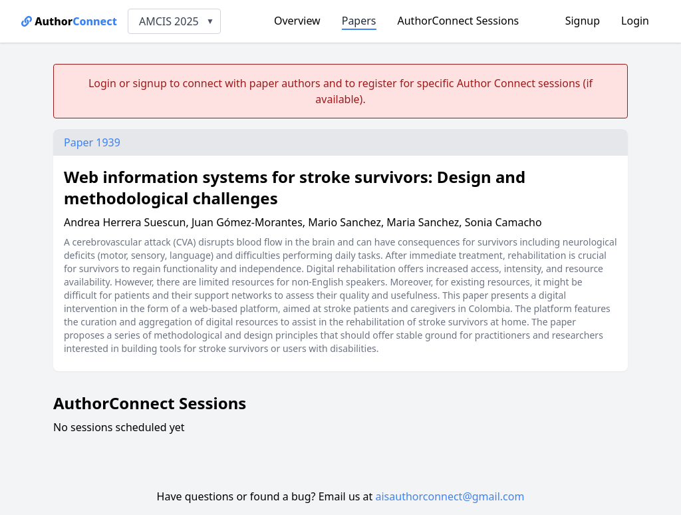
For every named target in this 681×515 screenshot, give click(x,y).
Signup (582, 20)
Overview (297, 20)
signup (149, 83)
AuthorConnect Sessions (458, 20)
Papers (359, 20)
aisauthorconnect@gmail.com (450, 496)
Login (635, 20)
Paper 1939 (92, 142)
